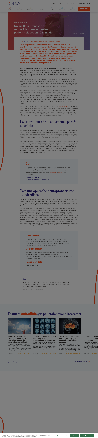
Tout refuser (75, 435)
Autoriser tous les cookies (87, 435)
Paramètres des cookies (62, 435)
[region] (49, 435)
